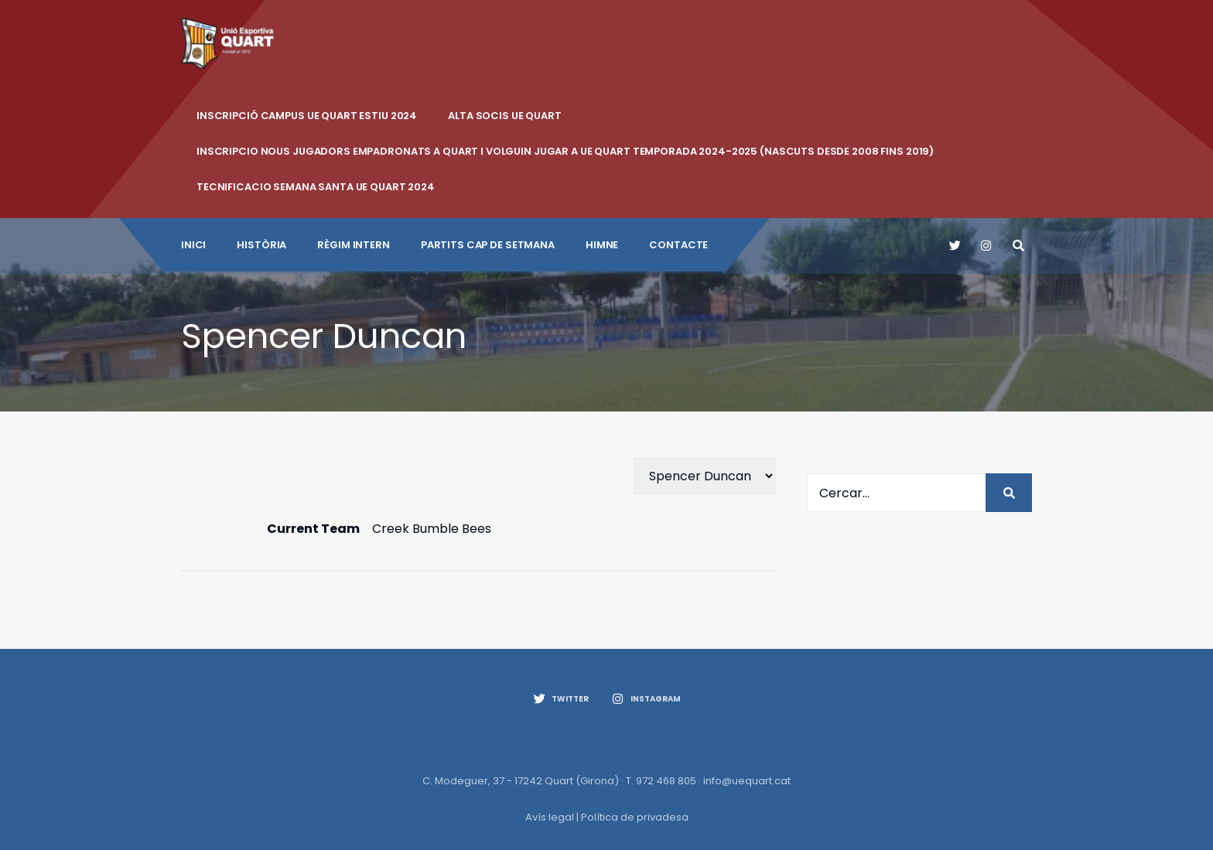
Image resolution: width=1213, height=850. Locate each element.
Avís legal (549, 817)
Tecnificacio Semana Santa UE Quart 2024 (315, 186)
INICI (193, 244)
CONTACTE (678, 244)
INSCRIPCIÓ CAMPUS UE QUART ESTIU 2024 (306, 115)
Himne (602, 244)
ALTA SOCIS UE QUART (505, 115)
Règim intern (353, 244)
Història (261, 244)
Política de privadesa (635, 817)
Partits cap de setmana (488, 244)
